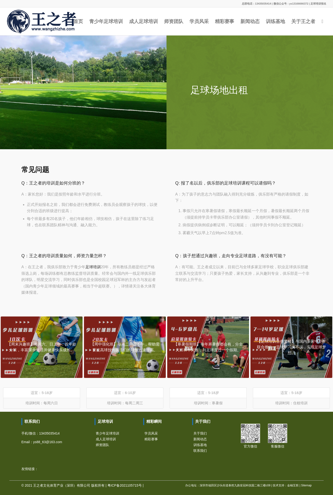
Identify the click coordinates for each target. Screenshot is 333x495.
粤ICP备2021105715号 (124, 485)
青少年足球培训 (107, 433)
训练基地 (200, 445)
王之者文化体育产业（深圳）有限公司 (61, 485)
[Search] (322, 21)
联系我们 (200, 451)
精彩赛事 (151, 439)
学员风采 (151, 433)
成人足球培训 (106, 439)
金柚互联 (293, 485)
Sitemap (306, 485)
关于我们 (200, 433)
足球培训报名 (318, 3)
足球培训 (93, 267)
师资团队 (102, 445)
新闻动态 (200, 439)
